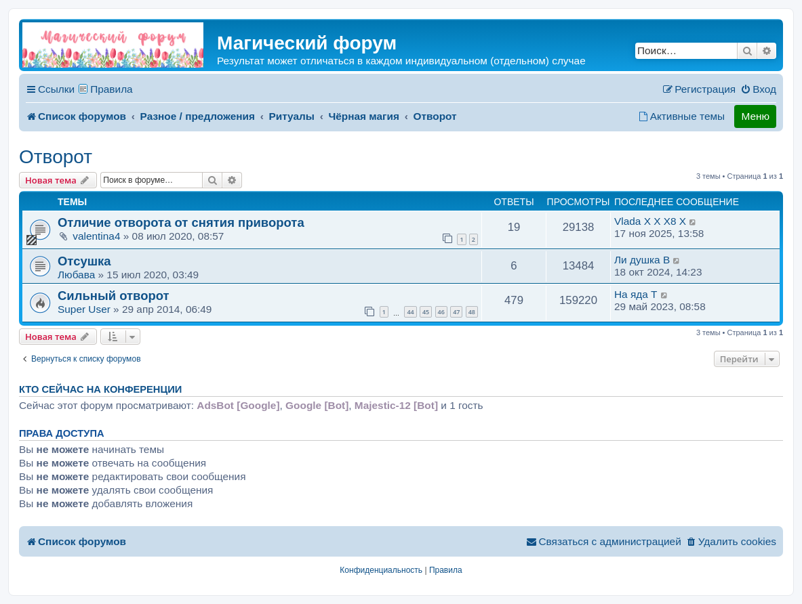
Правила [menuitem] (111, 89)
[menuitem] (758, 89)
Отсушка (84, 261)
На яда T (636, 294)
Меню (755, 116)
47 (456, 311)
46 (441, 311)
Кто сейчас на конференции (100, 389)
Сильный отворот (113, 295)
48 (471, 311)
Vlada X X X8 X (650, 221)
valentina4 (96, 236)
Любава (76, 274)
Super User (84, 309)
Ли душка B (642, 259)
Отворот (55, 156)
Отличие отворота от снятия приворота (181, 222)
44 (410, 311)
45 (425, 311)
